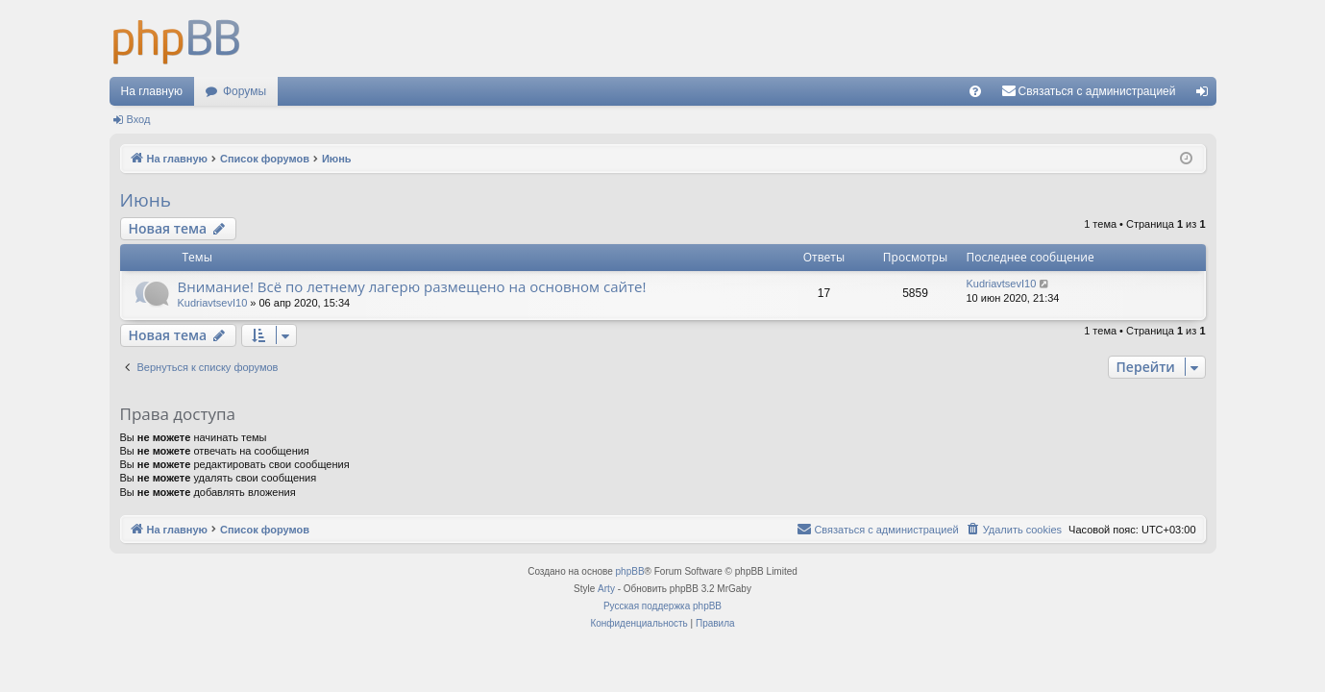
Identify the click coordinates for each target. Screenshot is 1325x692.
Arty (606, 588)
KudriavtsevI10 (213, 303)
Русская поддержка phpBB (662, 606)
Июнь (145, 199)
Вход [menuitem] (1206, 95)
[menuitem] (975, 91)
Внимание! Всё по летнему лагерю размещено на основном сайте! (412, 286)
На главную (152, 91)
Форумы (244, 91)
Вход (139, 119)
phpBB (630, 571)
